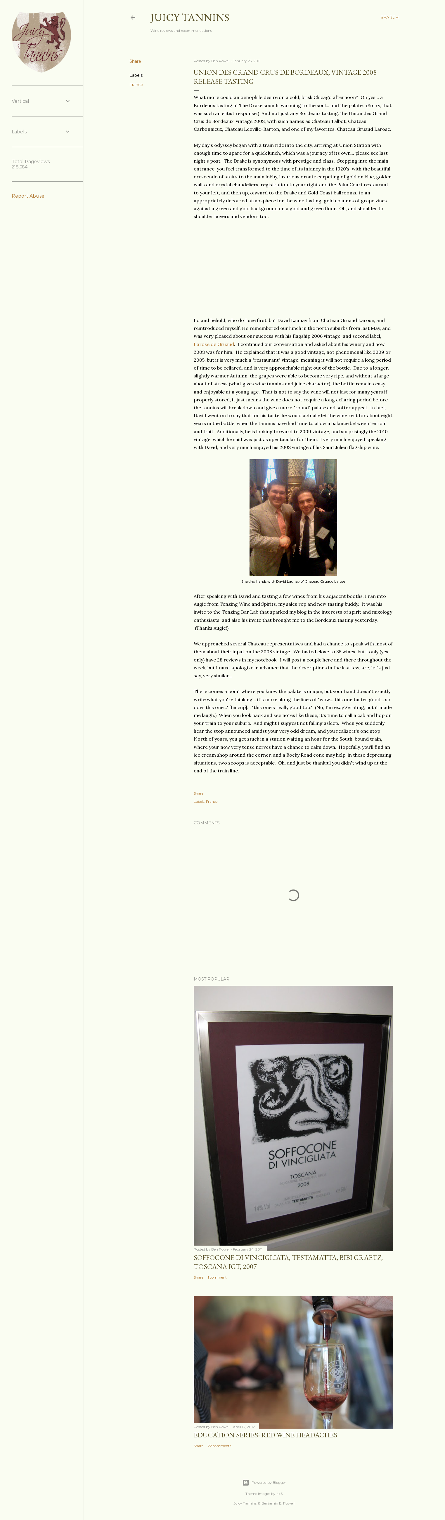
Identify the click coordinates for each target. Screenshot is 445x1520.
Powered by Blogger (264, 1482)
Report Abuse (28, 196)
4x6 (279, 1493)
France (136, 84)
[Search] (390, 18)
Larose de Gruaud (214, 344)
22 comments (219, 1446)
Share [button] (135, 61)
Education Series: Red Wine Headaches (265, 1434)
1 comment (217, 1277)
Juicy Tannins (189, 17)
